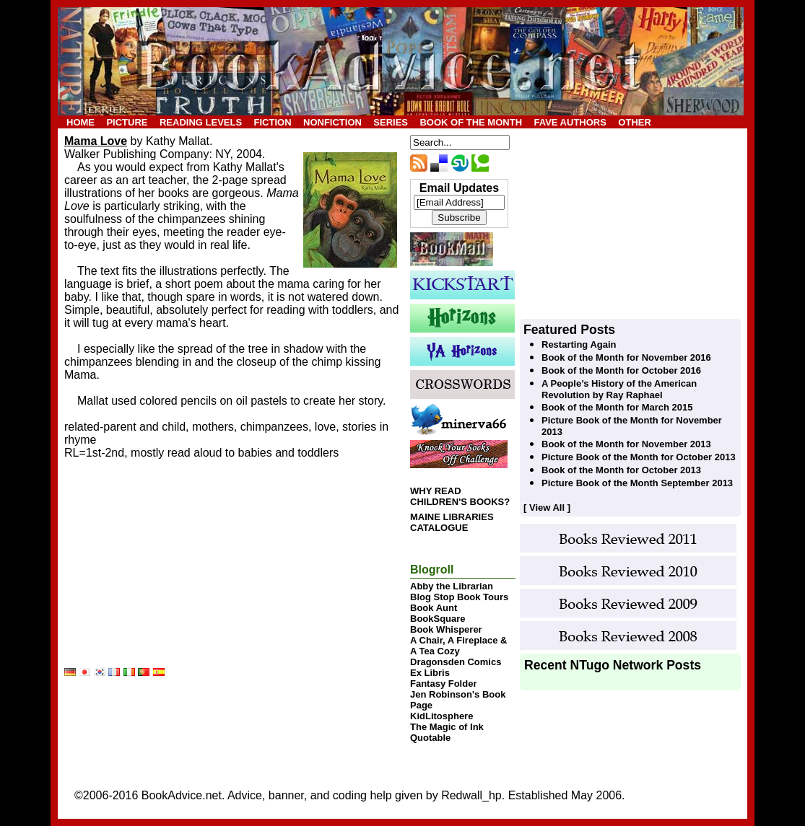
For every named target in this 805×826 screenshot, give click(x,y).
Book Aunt (433, 607)
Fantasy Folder (443, 683)
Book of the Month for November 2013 (626, 444)
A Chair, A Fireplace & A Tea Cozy (458, 645)
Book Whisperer (446, 629)
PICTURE (126, 122)
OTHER (634, 122)
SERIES (390, 122)
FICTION (273, 122)
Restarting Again (579, 344)
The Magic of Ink (447, 726)
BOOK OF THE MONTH (470, 122)
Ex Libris (430, 672)
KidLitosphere (441, 716)
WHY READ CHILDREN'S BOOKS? (460, 496)
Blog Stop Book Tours (459, 597)
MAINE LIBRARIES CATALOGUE (452, 522)
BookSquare (438, 618)
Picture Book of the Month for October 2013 (638, 457)
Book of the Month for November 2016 (626, 357)
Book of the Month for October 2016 (621, 370)
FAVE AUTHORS (570, 122)
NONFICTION (332, 122)
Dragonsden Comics (455, 661)
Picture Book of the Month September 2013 (637, 483)
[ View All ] (546, 507)
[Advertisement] (172, 576)
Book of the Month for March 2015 (616, 407)
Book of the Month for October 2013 (621, 470)
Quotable (430, 737)
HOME (80, 122)
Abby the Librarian (451, 586)
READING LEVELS (201, 122)
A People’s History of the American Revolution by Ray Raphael (619, 389)
